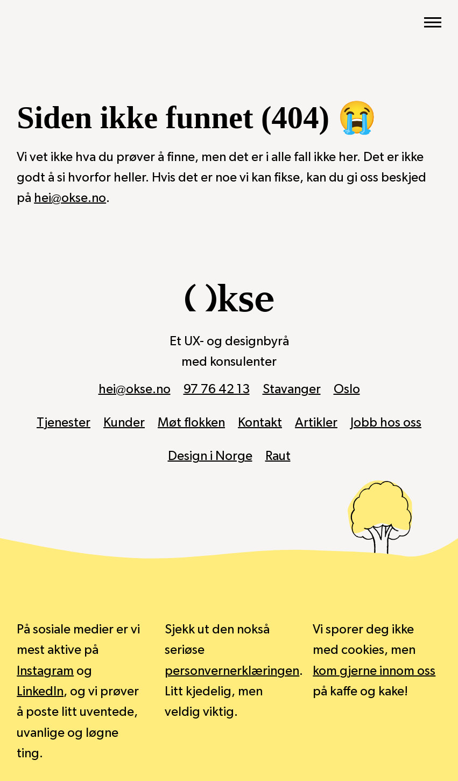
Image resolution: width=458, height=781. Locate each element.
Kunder (124, 422)
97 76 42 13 (217, 389)
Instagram (45, 671)
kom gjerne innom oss (374, 671)
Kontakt (260, 422)
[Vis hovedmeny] (432, 22)
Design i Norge (210, 456)
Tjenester (63, 422)
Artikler (316, 422)
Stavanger (292, 389)
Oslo (347, 389)
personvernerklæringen (232, 671)
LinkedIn (40, 691)
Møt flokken (191, 422)
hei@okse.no (70, 198)
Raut (278, 456)
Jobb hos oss (385, 422)
